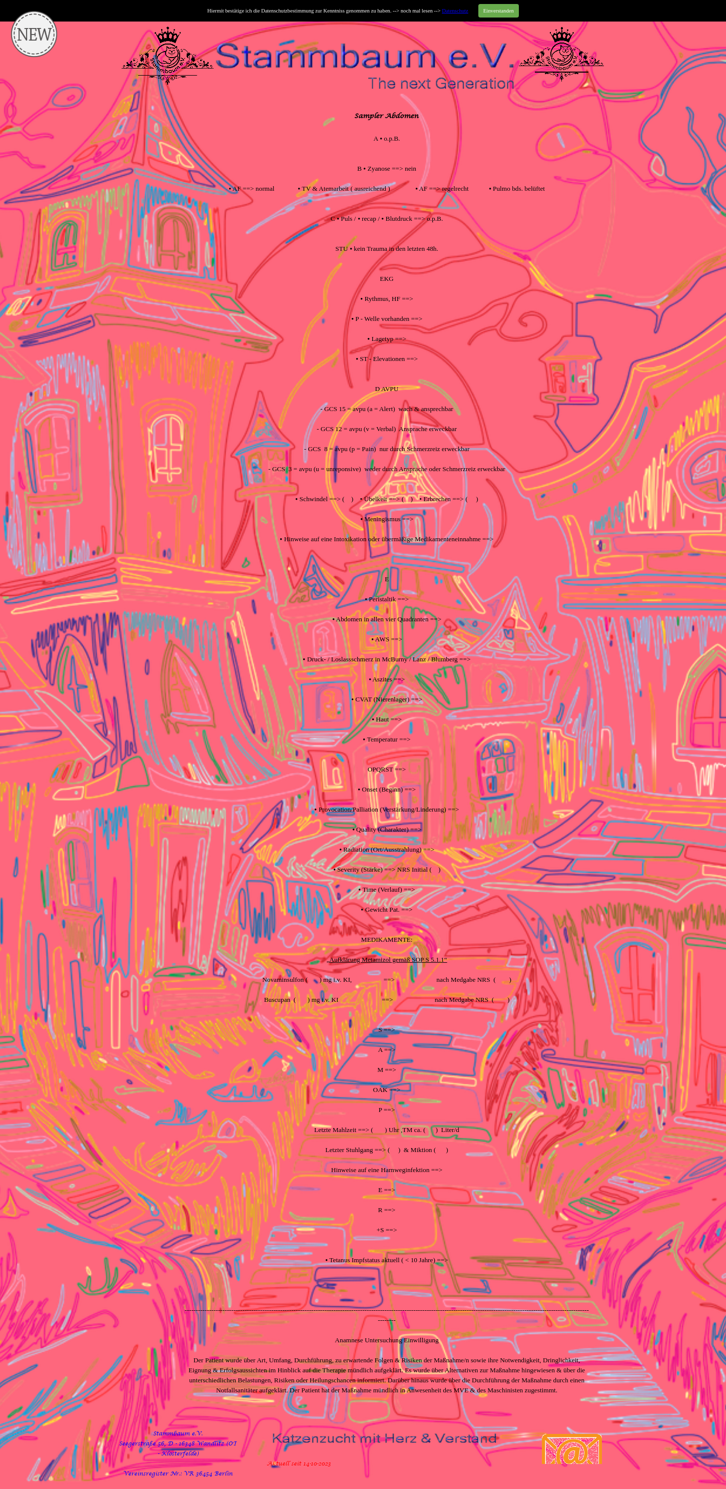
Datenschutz (455, 11)
